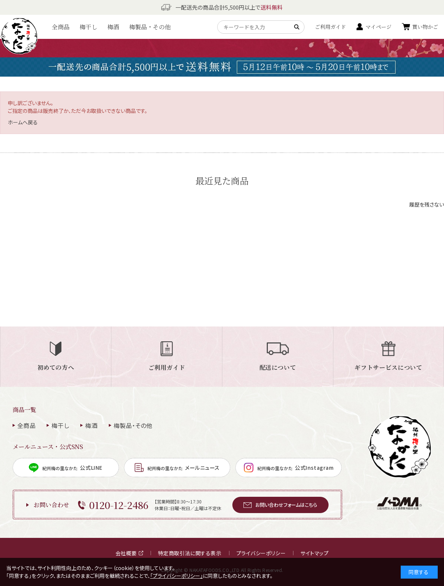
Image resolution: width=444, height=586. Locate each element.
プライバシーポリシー (261, 553)
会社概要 (129, 553)
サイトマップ (314, 553)
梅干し (88, 27)
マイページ (378, 26)
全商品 (61, 27)
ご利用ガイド (330, 26)
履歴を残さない (426, 204)
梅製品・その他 (150, 27)
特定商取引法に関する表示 (190, 553)
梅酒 (113, 27)
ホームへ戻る (23, 122)
